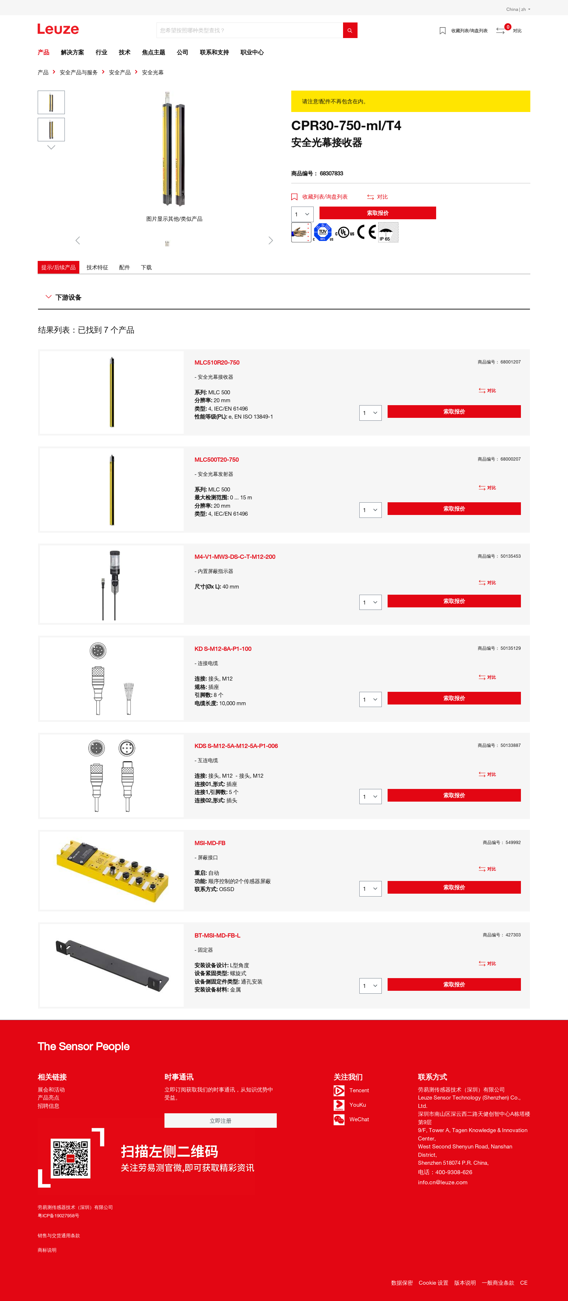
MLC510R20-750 (217, 362)
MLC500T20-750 (217, 459)
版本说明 (465, 1282)
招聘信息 (48, 1105)
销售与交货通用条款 (59, 1235)
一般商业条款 (498, 1282)
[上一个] (77, 240)
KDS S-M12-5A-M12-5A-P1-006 (236, 745)
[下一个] (271, 240)
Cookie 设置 (433, 1282)
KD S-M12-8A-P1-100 (223, 648)
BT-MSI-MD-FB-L (217, 935)
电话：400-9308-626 (445, 1172)
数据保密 (402, 1282)
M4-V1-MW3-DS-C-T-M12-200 (235, 556)
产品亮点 (48, 1097)
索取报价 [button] (378, 212)
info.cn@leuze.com (443, 1182)
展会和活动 (51, 1089)
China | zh (516, 9)
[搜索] (350, 30)
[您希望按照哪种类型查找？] (249, 30)
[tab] (58, 267)
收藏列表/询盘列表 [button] (319, 196)
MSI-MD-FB (210, 843)
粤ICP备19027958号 (58, 1215)
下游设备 (64, 297)
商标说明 (47, 1250)
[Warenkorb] (526, 28)
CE (523, 1282)
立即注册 (220, 1120)
